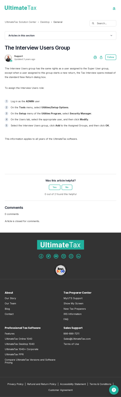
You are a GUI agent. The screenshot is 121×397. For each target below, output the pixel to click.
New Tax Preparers (75, 308)
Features (10, 333)
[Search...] (103, 23)
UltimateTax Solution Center (20, 21)
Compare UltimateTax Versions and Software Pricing (30, 361)
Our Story (10, 298)
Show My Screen (73, 303)
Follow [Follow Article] (110, 57)
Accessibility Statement (73, 384)
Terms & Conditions (100, 384)
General (57, 21)
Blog (7, 308)
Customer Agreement (60, 390)
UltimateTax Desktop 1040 (19, 344)
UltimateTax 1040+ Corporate (21, 349)
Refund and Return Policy (41, 384)
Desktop (45, 21)
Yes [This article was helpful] (55, 187)
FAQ (66, 319)
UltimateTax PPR (14, 354)
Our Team (10, 303)
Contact (9, 314)
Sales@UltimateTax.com (77, 338)
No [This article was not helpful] (66, 187)
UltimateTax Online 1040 (18, 338)
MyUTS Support (73, 298)
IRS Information (73, 314)
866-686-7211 (71, 333)
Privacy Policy (15, 384)
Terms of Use (71, 344)
